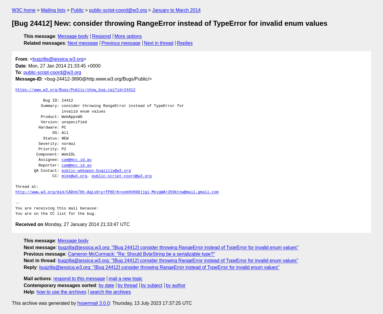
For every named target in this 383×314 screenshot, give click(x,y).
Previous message (121, 43)
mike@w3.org (74, 176)
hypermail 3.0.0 (93, 303)
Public (77, 10)
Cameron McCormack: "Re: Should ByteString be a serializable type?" (141, 254)
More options (128, 36)
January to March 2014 (176, 10)
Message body (73, 36)
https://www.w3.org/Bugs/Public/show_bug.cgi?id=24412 (75, 90)
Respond (101, 36)
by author (176, 285)
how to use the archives (61, 291)
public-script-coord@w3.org (118, 10)
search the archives (110, 291)
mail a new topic (126, 278)
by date (106, 285)
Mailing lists (53, 10)
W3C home (24, 10)
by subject (151, 285)
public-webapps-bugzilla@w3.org (96, 171)
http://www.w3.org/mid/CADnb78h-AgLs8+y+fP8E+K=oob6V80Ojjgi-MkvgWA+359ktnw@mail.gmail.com (116, 192)
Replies (185, 43)
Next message (83, 43)
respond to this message (79, 278)
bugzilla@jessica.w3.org (58, 59)
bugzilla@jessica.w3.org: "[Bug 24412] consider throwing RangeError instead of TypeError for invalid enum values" (178, 247)
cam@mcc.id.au (76, 160)
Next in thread (158, 43)
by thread (128, 285)
